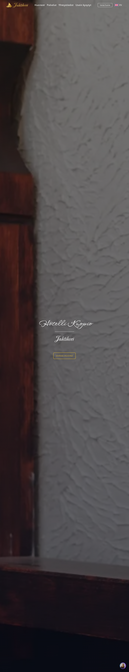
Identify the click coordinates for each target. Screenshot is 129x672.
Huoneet (40, 5)
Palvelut (52, 5)
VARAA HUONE (64, 355)
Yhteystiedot (66, 5)
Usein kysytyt (83, 5)
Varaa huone (105, 5)
